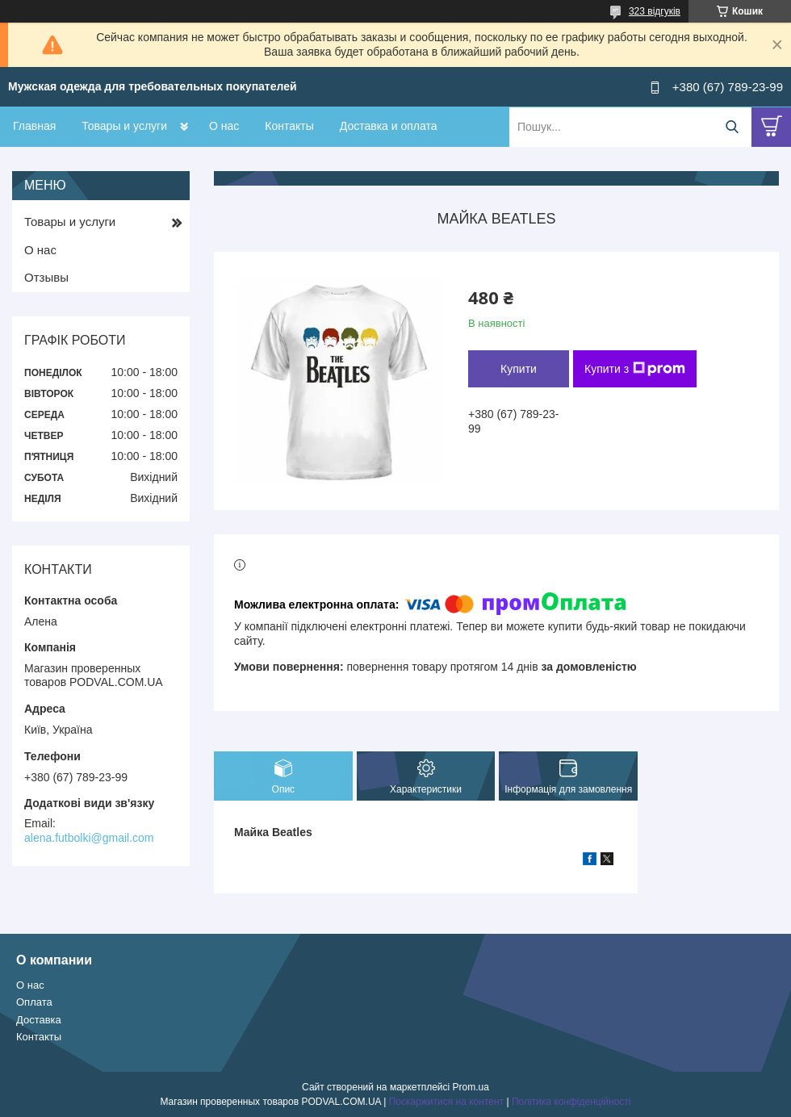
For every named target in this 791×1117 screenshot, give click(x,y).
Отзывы (46, 277)
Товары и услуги (124, 125)
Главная (34, 125)
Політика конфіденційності (571, 1101)
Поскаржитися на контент (446, 1101)
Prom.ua (471, 1087)
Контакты (289, 125)
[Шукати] (731, 127)
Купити (518, 368)
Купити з (634, 369)
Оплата (34, 1002)
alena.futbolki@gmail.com (89, 837)
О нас (224, 125)
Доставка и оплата (388, 125)
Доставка (38, 1020)
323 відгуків (654, 11)
